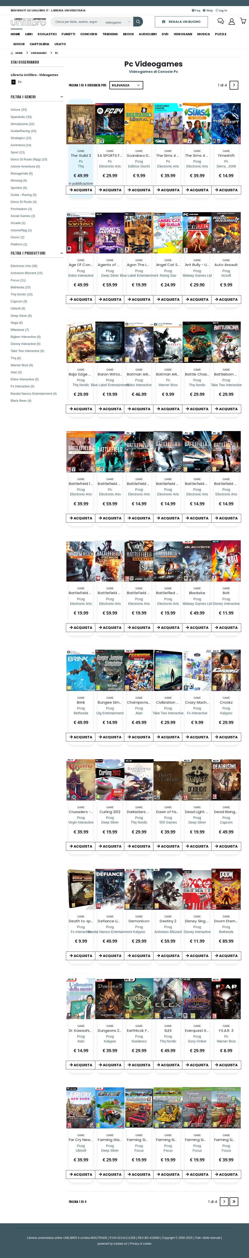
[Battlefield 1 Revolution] (81, 494)
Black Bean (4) (21, 400)
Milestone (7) (20, 329)
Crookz (226, 702)
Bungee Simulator (114, 702)
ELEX (168, 1030)
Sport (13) (18, 152)
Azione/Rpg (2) (21, 230)
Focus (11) (18, 280)
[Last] (234, 1201)
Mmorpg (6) (19, 180)
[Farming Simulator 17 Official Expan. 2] (168, 1150)
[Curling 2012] (110, 822)
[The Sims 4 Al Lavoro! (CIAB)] (197, 166)
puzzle (220, 34)
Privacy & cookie (140, 1243)
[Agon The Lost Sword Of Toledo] (139, 275)
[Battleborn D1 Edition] (226, 385)
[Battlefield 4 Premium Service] (110, 604)
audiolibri (148, 34)
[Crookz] (226, 713)
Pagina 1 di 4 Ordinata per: (88, 85)
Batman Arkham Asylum (148, 374)
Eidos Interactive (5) (25, 379)
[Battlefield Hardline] (139, 604)
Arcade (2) (18, 223)
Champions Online (143, 702)
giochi (19, 44)
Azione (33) (19, 109)
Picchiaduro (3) (21, 209)
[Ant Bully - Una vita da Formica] (197, 275)
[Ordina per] (126, 85)
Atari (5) (16, 372)
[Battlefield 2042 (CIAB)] (110, 494)
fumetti (68, 34)
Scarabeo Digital (142, 155)
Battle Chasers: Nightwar (208, 374)
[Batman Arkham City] (168, 385)
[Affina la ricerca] (117, 22)
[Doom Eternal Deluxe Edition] (226, 932)
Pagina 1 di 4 (78, 1202)
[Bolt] (226, 604)
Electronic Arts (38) (24, 266)
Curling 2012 (109, 811)
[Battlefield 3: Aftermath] (168, 494)
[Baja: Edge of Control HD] (80, 385)
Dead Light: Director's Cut (208, 811)
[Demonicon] (139, 932)
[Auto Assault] (226, 275)
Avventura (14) (21, 145)
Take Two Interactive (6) (27, 351)
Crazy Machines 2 (201, 702)
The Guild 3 (81, 155)
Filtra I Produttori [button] (28, 253)
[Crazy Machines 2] (197, 713)
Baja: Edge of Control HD (91, 374)
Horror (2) (17, 237)
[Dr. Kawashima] (81, 1041)
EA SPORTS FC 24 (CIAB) (119, 155)
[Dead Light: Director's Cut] (197, 822)
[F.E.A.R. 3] (226, 1041)
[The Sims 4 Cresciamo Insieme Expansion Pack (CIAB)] (168, 166)
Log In (221, 10)
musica (203, 34)
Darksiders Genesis (144, 811)
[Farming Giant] (110, 1150)
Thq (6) (16, 358)
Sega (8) (17, 322)
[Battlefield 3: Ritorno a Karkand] (226, 494)
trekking (110, 34)
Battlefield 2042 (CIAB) (118, 483)
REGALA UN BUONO (181, 21)
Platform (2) (19, 244)
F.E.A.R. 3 (226, 1030)
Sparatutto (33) (21, 117)
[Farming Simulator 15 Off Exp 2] (139, 1150)
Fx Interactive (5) (23, 386)
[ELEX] (168, 1041)
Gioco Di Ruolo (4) (24, 202)
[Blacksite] (197, 604)
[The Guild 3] (81, 166)
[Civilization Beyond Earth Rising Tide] (168, 713)
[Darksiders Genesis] (139, 822)
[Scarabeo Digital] (139, 166)
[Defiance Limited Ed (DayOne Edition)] (110, 932)
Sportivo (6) (19, 187)
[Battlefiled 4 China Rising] (168, 604)
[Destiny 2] (168, 932)
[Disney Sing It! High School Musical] (197, 932)
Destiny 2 (168, 921)
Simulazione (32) (23, 124)
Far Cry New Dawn (85, 1139)
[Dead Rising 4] (226, 822)
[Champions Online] (139, 713)
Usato (60, 44)
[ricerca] (76, 21)
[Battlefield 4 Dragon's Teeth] (81, 604)
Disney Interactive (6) (26, 344)
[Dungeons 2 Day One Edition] (110, 1041)
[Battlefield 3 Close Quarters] (139, 494)
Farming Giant (110, 1139)
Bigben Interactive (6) (26, 336)
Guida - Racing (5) (23, 194)
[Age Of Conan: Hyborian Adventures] (81, 275)
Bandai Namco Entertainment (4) (34, 393)
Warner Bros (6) (22, 365)
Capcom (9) (19, 301)
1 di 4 (223, 86)
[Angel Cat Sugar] (168, 275)
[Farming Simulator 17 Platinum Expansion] (197, 1150)
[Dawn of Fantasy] (168, 822)
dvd (165, 34)
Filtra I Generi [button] (23, 96)
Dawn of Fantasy (171, 811)
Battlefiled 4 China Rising (179, 592)
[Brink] (81, 713)
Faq (196, 10)
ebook (128, 34)
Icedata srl (120, 1243)
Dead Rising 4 (226, 811)
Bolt (226, 592)
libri (29, 34)
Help (208, 10)
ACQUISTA (81, 190)
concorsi (88, 34)
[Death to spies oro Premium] (81, 932)
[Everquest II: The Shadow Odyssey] (197, 1041)
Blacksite (197, 592)
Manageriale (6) (22, 173)
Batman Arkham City (175, 374)
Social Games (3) (23, 216)
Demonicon (139, 921)
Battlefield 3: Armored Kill (208, 483)
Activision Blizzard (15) (27, 273)
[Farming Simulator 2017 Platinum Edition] (226, 1150)
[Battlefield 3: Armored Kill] (197, 494)
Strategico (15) (21, 138)
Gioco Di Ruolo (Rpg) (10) (29, 159)
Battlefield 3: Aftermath (178, 483)
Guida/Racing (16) (23, 131)
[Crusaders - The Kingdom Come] (81, 822)
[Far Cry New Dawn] (81, 1150)
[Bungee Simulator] (110, 713)
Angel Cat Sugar (171, 264)
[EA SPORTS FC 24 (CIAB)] (110, 166)
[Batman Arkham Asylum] (139, 385)
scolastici (46, 34)
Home (15, 34)
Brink (81, 702)
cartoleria (39, 44)
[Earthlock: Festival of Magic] (139, 1041)
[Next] (234, 85)
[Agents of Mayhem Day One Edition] (110, 275)
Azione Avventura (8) (25, 166)
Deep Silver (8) (21, 315)
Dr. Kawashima (82, 1030)
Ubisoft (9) (18, 308)
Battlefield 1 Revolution (89, 483)
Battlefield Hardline (144, 592)
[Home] (17, 53)
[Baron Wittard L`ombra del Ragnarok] (110, 385)
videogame (183, 34)
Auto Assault (226, 264)
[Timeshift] (226, 166)
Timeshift (226, 155)
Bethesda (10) (21, 287)
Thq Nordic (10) (22, 294)
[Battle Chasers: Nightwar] (197, 385)
